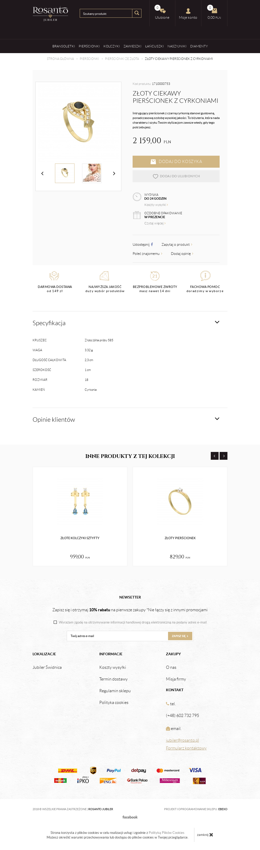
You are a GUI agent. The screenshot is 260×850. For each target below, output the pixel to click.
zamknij (205, 834)
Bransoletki (64, 46)
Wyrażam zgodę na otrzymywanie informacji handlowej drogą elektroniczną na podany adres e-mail (133, 622)
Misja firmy (176, 679)
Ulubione (162, 12)
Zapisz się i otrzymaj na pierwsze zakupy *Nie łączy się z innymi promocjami (130, 609)
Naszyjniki (177, 46)
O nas (171, 667)
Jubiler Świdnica (47, 667)
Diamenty (199, 46)
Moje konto (188, 14)
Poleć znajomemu (147, 253)
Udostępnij (143, 244)
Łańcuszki (154, 46)
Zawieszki (132, 46)
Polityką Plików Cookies (166, 833)
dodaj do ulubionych (176, 176)
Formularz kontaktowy (186, 748)
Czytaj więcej (155, 223)
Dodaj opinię (182, 253)
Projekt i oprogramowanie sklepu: (195, 809)
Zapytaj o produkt (177, 244)
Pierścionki (89, 46)
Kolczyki (112, 46)
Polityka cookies (113, 702)
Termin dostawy (113, 679)
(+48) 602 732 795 (182, 715)
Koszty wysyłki (156, 205)
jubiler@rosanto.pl (182, 740)
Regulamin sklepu (115, 691)
